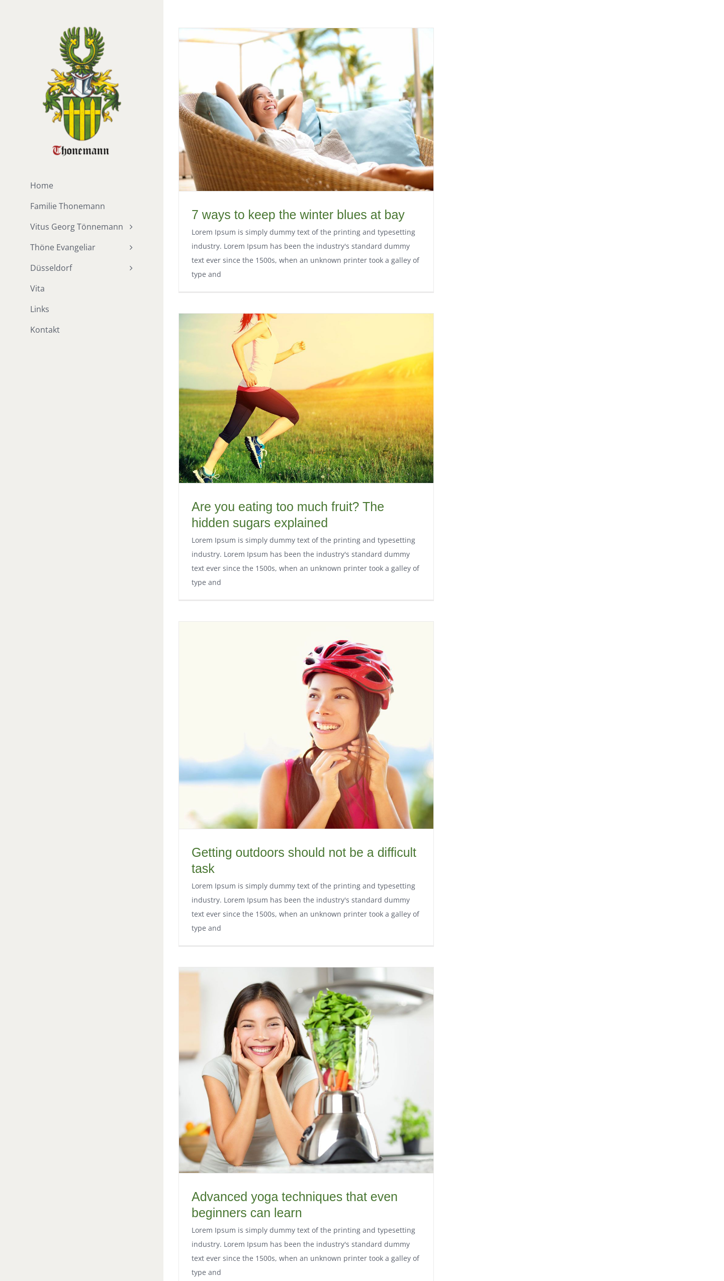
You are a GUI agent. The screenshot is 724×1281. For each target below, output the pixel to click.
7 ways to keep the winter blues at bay (298, 215)
